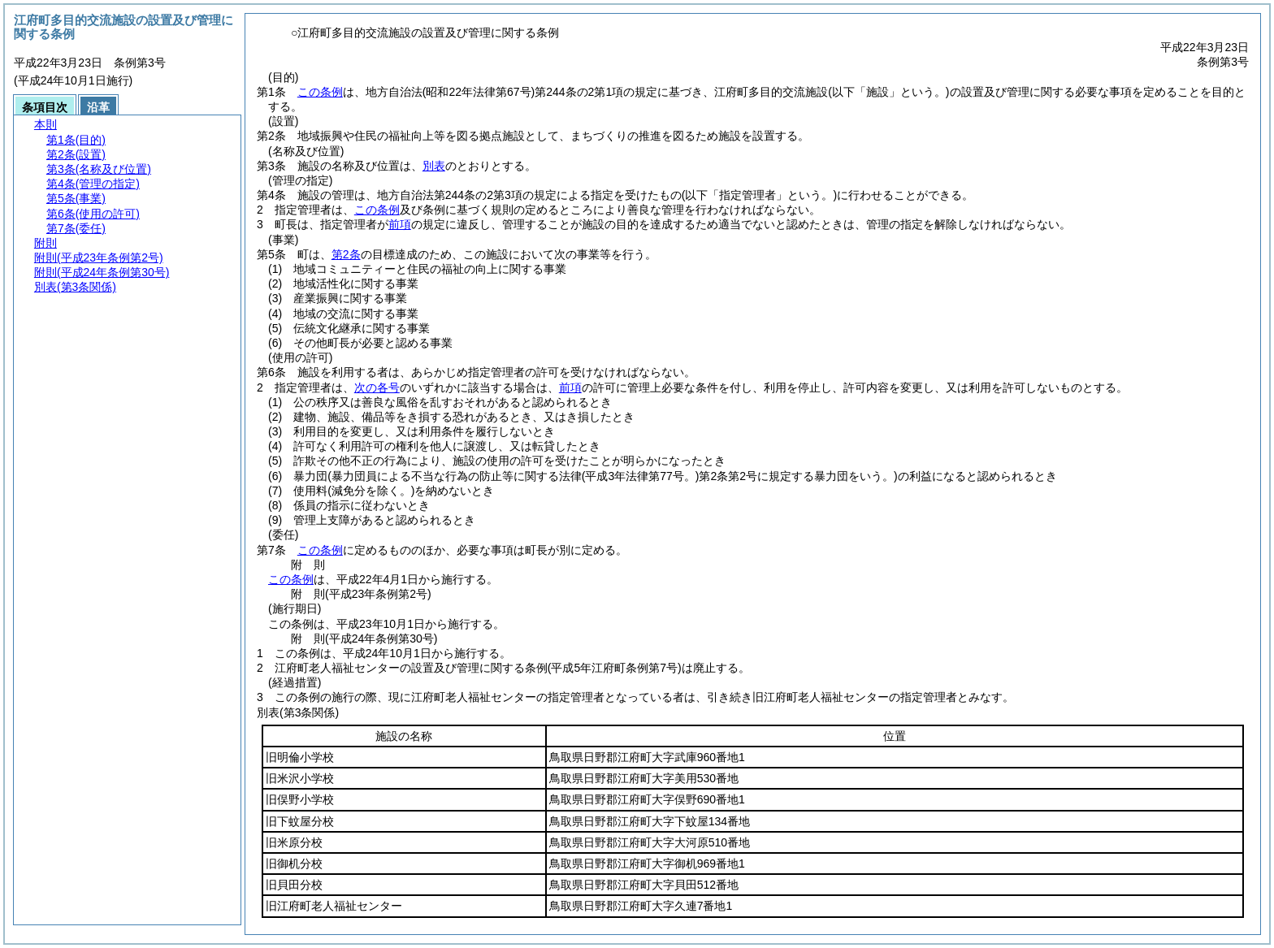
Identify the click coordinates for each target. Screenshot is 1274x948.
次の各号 (377, 387)
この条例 (320, 91)
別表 (433, 165)
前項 (399, 224)
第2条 (346, 254)
